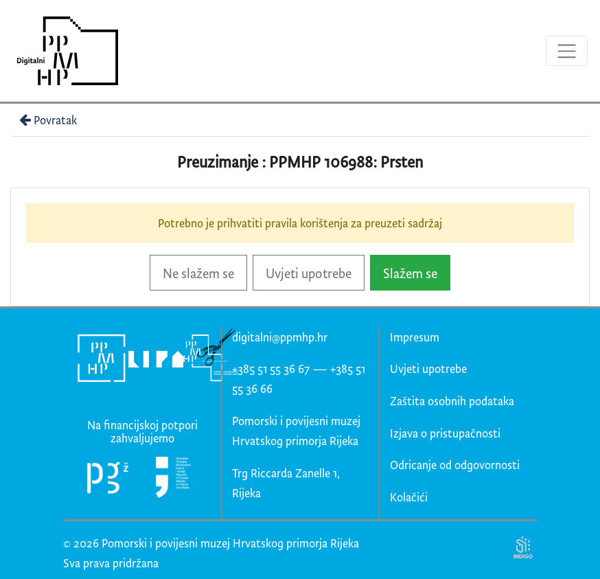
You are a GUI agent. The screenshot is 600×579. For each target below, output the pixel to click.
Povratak (46, 120)
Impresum (414, 337)
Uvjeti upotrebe (308, 273)
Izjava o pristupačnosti (445, 433)
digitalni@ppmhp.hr (279, 337)
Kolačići (409, 497)
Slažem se (410, 273)
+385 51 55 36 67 (271, 368)
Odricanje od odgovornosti (455, 465)
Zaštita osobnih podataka (452, 401)
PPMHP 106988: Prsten (346, 161)
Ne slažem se (198, 273)
